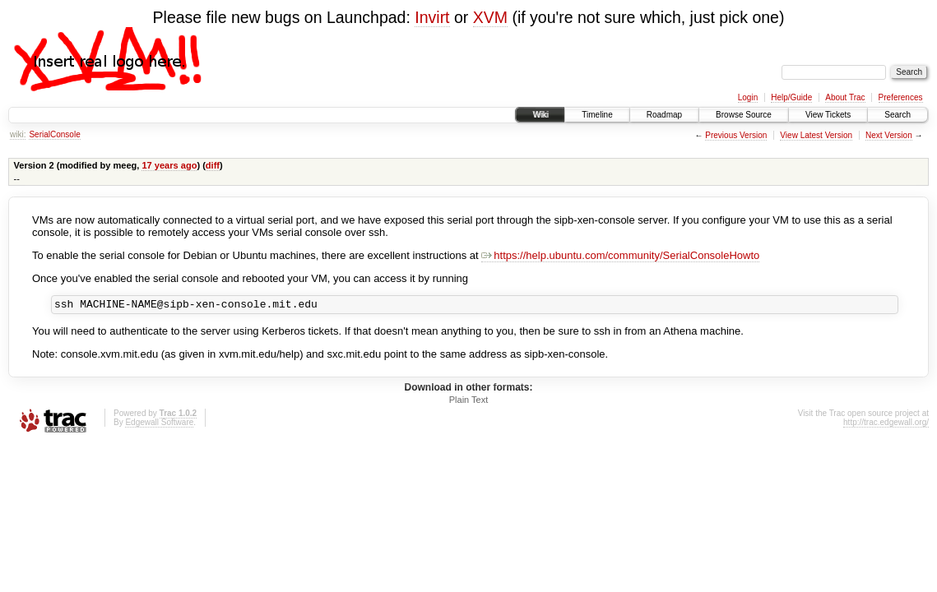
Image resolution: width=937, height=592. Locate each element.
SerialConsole (54, 134)
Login (748, 97)
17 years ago (169, 165)
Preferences (901, 97)
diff (213, 165)
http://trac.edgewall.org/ (886, 424)
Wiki (540, 114)
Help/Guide (791, 97)
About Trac (845, 97)
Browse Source (744, 114)
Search (897, 114)
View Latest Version (816, 135)
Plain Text (469, 402)
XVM (490, 17)
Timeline (597, 114)
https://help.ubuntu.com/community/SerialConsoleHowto (620, 255)
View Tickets (828, 114)
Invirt (432, 17)
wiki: (18, 134)
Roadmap (664, 114)
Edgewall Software (159, 424)
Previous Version (736, 135)
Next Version (888, 135)
